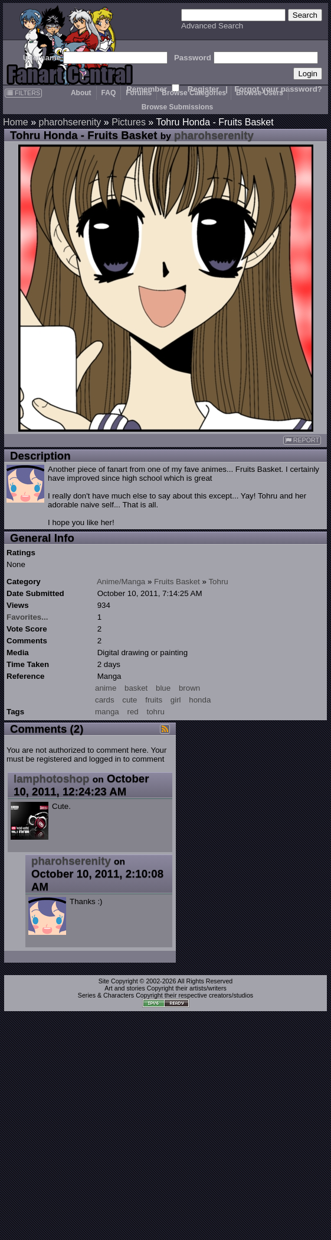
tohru (155, 711)
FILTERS (23, 92)
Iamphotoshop (52, 778)
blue (163, 688)
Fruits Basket (177, 581)
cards (104, 699)
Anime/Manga (121, 581)
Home (15, 122)
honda (200, 699)
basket (136, 688)
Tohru (218, 581)
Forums (139, 93)
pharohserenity (69, 122)
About (81, 93)
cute (129, 699)
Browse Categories (194, 93)
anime (105, 688)
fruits (153, 699)
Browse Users (259, 93)
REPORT (302, 440)
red (132, 711)
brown (189, 688)
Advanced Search (212, 25)
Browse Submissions (177, 107)
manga (107, 711)
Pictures (129, 122)
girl (176, 699)
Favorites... (27, 617)
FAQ (108, 93)
